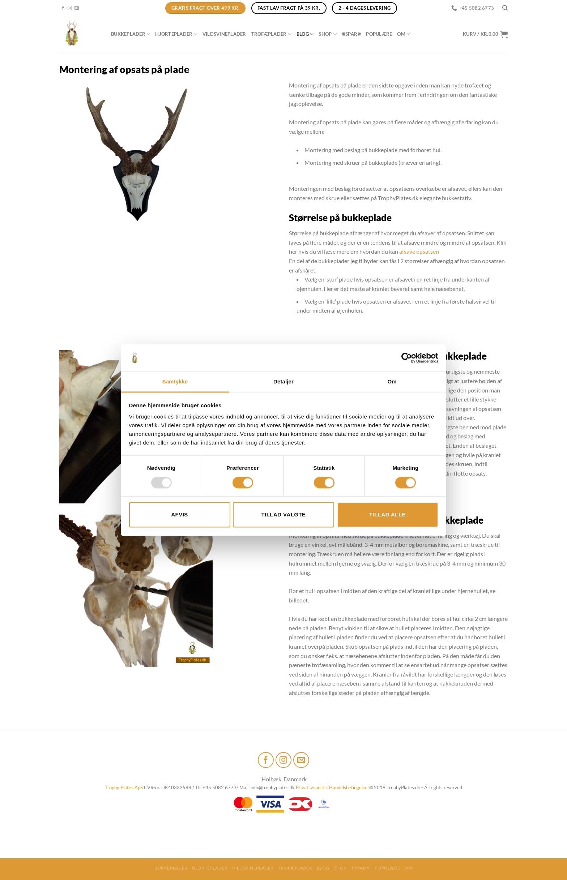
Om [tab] (391, 382)
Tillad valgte (283, 515)
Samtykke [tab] (175, 382)
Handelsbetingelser (349, 787)
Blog (305, 34)
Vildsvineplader (224, 34)
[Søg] (505, 8)
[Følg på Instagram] (70, 8)
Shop (327, 34)
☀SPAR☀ (351, 34)
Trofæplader (271, 34)
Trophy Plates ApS (124, 787)
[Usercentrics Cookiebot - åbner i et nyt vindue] (406, 357)
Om (403, 34)
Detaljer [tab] (283, 382)
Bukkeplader (130, 34)
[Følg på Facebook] (63, 8)
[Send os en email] (76, 8)
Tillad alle (387, 515)
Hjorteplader (176, 34)
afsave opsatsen (419, 251)
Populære (379, 34)
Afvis (179, 515)
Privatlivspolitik (312, 787)
